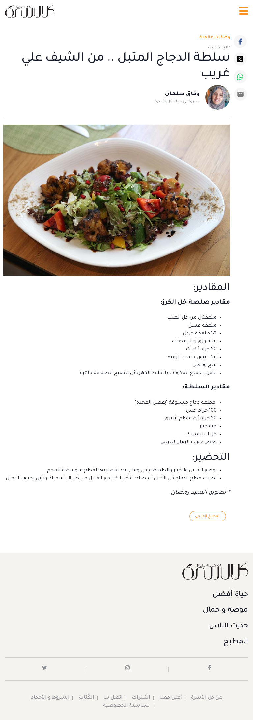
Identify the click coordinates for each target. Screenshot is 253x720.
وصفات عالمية (214, 37)
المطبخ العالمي (207, 516)
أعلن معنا (170, 698)
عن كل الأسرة (206, 698)
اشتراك (141, 698)
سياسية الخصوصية (126, 705)
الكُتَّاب (86, 698)
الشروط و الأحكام (50, 698)
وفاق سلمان (182, 94)
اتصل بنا (113, 698)
